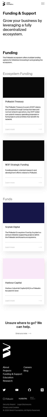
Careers (28, 367)
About (6, 367)
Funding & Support (12, 374)
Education (8, 377)
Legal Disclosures (24, 404)
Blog (26, 370)
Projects (7, 370)
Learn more (23, 129)
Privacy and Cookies (11, 407)
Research (8, 381)
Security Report (9, 404)
